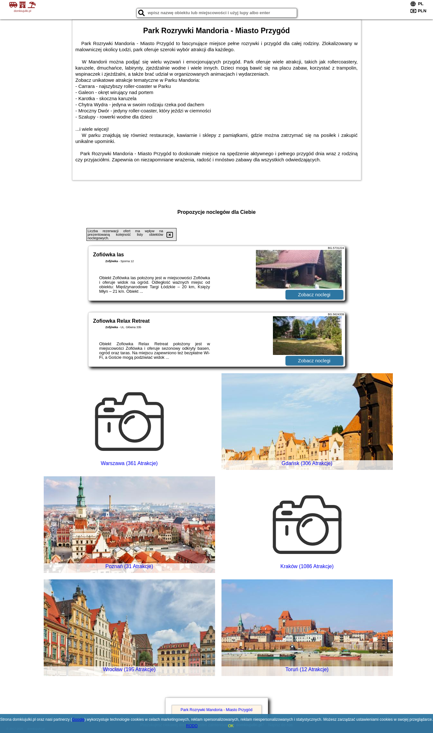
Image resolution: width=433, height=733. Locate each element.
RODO (192, 726)
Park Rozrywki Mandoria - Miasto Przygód (216, 710)
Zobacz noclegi (314, 294)
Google (78, 719)
